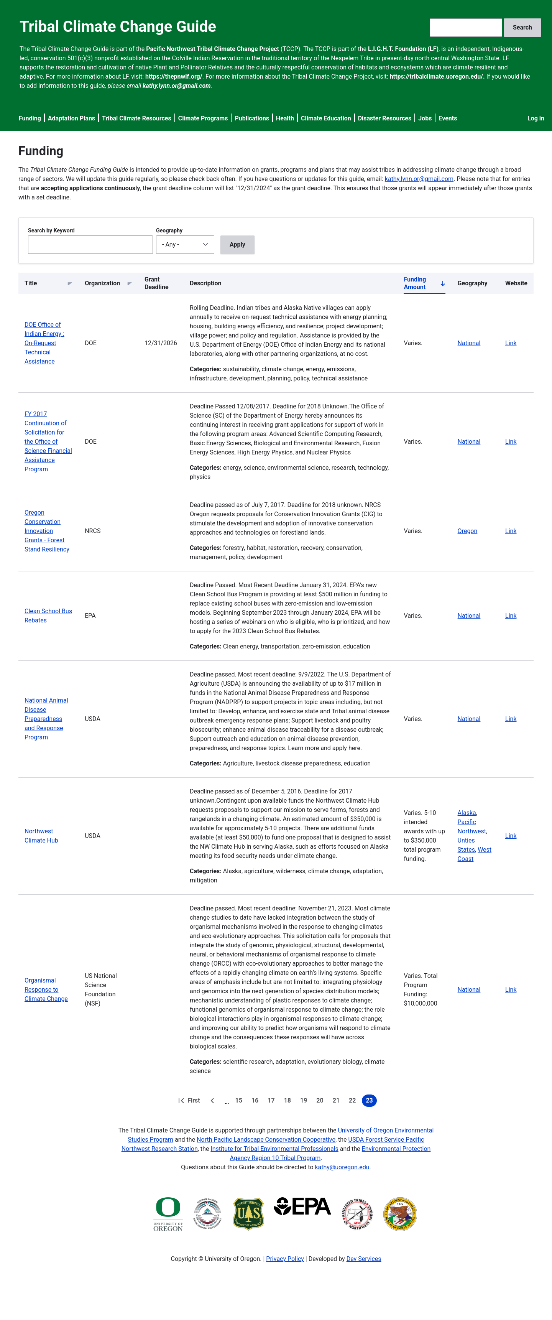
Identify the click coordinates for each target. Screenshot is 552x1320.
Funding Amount (424, 285)
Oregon (468, 531)
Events (448, 118)
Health (285, 118)
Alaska (467, 812)
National (469, 343)
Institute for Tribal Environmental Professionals (274, 1148)
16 (256, 1102)
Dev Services (364, 1258)
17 (273, 1102)
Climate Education (326, 118)
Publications (252, 118)
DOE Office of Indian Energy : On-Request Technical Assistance (44, 343)
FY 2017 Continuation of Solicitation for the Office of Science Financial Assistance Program (48, 441)
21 (338, 1102)
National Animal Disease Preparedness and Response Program (46, 719)
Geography (169, 230)
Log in (535, 118)
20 (321, 1102)
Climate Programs (203, 118)
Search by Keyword (51, 230)
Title (31, 283)
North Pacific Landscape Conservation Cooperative (266, 1139)
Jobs (425, 118)
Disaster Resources (385, 118)
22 (354, 1102)
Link (510, 343)
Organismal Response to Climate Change (46, 989)
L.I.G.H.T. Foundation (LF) (403, 49)
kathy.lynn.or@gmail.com (419, 179)
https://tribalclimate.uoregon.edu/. (437, 76)
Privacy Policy (285, 1258)
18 (289, 1102)
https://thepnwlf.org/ (173, 76)
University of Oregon (365, 1130)
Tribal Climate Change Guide (118, 27)
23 (371, 1102)
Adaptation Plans (71, 118)
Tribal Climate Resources (136, 118)
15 (240, 1102)
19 (305, 1102)
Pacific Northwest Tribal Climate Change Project (212, 49)
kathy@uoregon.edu (342, 1167)
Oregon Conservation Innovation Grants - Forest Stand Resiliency (47, 531)
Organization (102, 283)
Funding (30, 118)
